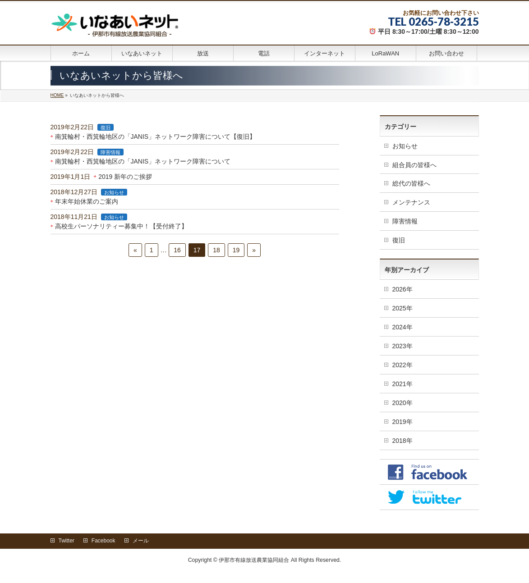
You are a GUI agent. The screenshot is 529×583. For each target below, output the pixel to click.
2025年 (402, 308)
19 (236, 250)
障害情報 (110, 152)
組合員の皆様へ (414, 165)
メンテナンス (411, 202)
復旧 (105, 127)
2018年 (402, 440)
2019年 (402, 421)
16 (177, 250)
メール (141, 540)
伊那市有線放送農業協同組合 (254, 560)
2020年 (402, 402)
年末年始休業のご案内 (86, 201)
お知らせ (114, 192)
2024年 (402, 327)
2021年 (402, 383)
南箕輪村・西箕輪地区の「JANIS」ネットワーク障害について (143, 161)
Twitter (66, 540)
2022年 (402, 365)
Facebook (103, 540)
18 (216, 250)
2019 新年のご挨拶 (125, 176)
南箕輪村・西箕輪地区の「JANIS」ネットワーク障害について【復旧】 (155, 136)
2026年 (402, 289)
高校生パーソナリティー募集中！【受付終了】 (121, 226)
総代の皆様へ (411, 183)
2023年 (402, 346)
